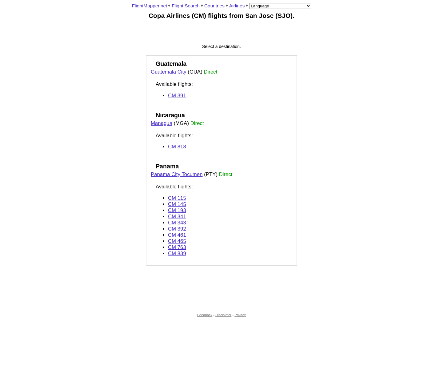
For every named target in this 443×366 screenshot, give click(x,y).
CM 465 (177, 241)
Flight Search (186, 5)
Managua (161, 123)
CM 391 (177, 96)
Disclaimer (223, 315)
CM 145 (177, 204)
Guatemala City (168, 72)
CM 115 (177, 198)
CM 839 (177, 253)
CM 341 (177, 216)
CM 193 (177, 210)
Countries (214, 5)
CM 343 (177, 223)
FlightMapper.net (149, 5)
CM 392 (177, 229)
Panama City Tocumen (177, 174)
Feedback (204, 315)
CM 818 (177, 147)
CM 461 (177, 235)
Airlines (237, 5)
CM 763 (177, 247)
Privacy (240, 315)
